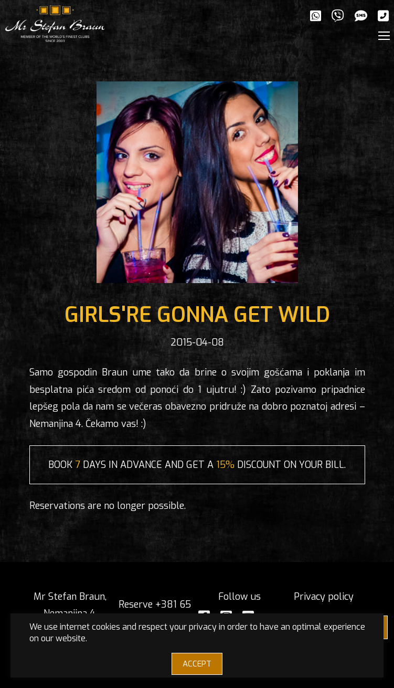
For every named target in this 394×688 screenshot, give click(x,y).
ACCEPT (197, 664)
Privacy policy (324, 596)
